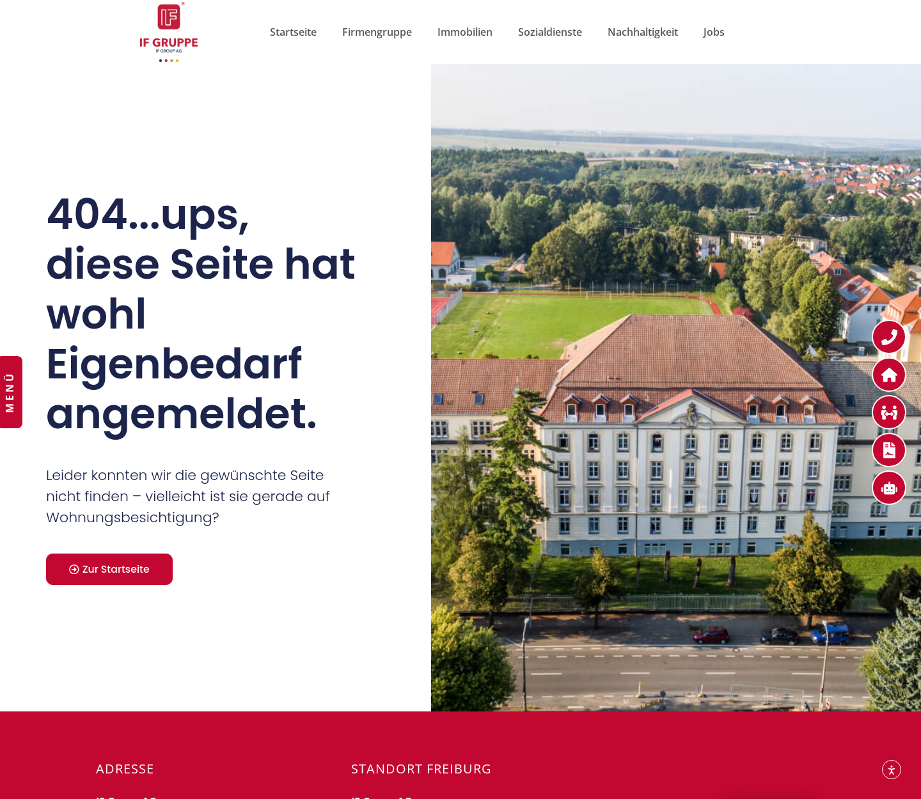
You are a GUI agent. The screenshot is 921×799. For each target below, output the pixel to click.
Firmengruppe (377, 32)
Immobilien (464, 32)
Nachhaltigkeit (643, 32)
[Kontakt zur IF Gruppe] (889, 337)
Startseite (293, 32)
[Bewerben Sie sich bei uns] (889, 412)
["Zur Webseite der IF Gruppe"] (169, 32)
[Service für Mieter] (889, 374)
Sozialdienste (550, 32)
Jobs (714, 32)
